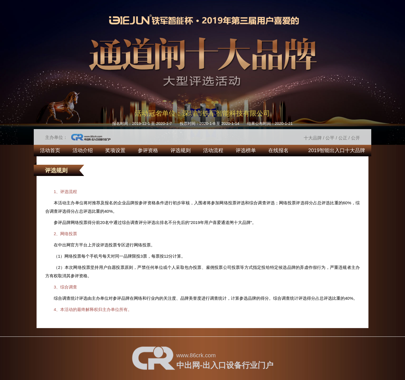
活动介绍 (83, 150)
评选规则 (180, 150)
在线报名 (278, 150)
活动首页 (50, 150)
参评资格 (148, 150)
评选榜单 (246, 150)
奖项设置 (115, 150)
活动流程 (213, 150)
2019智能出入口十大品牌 (336, 150)
